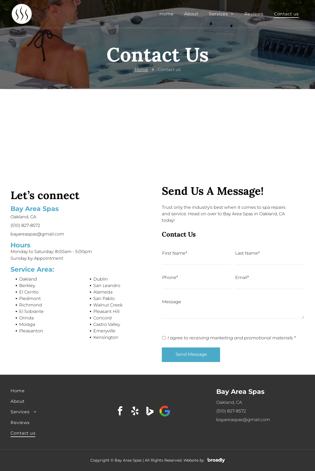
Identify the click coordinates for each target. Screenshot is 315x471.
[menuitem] (166, 14)
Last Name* (247, 253)
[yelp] (135, 411)
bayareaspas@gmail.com (37, 234)
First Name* (174, 253)
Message (171, 301)
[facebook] (120, 411)
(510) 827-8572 (25, 225)
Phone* (170, 277)
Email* (242, 277)
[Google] (165, 411)
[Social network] (150, 411)
